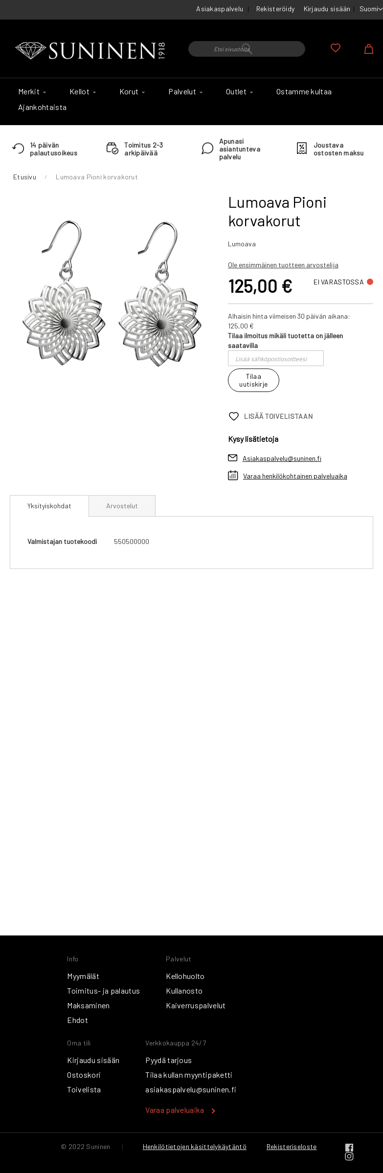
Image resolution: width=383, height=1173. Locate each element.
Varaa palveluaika (174, 1109)
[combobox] (246, 49)
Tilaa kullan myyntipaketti (188, 1074)
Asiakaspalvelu (219, 8)
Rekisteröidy (275, 8)
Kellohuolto (185, 975)
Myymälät (83, 975)
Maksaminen (88, 1005)
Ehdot (77, 1019)
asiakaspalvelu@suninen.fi (190, 1089)
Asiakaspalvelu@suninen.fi (282, 458)
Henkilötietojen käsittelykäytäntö (195, 1146)
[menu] (191, 101)
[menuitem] (30, 91)
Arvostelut (122, 505)
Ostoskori (84, 1074)
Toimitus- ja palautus (103, 990)
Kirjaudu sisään (327, 8)
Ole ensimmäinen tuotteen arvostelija (283, 265)
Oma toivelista (335, 48)
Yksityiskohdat (49, 505)
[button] (371, 9)
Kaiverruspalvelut (195, 1005)
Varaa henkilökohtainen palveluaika (295, 476)
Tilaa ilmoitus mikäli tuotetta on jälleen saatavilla (285, 340)
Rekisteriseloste (291, 1146)
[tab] (49, 506)
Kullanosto (184, 990)
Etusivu (24, 177)
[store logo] (92, 51)
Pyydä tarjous (168, 1059)
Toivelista (84, 1089)
